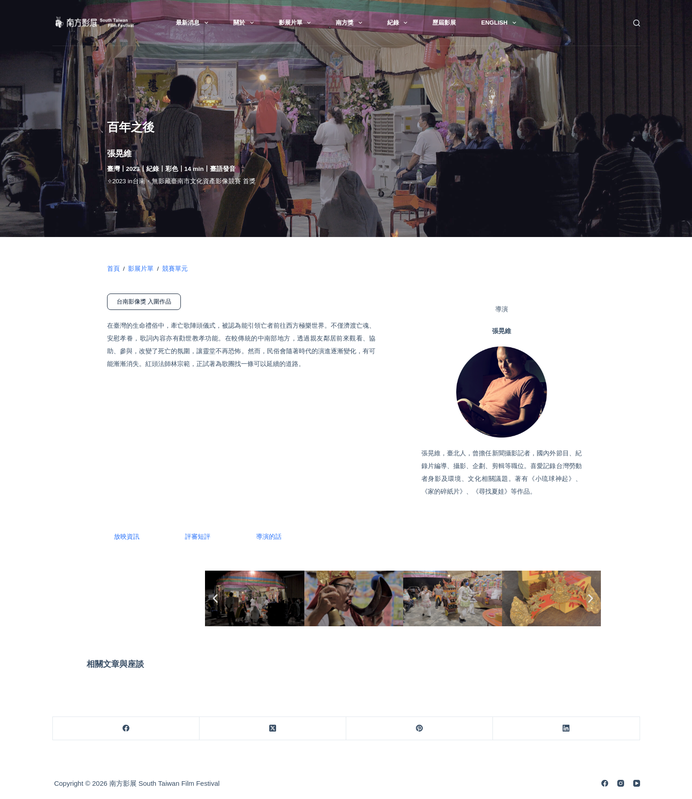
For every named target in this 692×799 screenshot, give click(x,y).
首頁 (113, 268)
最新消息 (194, 22)
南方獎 (351, 22)
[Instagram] (620, 783)
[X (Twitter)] (273, 728)
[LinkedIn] (566, 728)
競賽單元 (175, 268)
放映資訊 (126, 536)
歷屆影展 (444, 22)
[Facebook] (126, 728)
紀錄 (399, 22)
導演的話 (269, 536)
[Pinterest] (419, 728)
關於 (245, 22)
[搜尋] (636, 23)
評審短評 (197, 536)
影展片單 (297, 22)
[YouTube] (636, 783)
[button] (215, 598)
